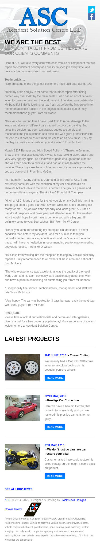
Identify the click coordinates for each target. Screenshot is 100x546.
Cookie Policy (13, 509)
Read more (55, 377)
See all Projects (18, 489)
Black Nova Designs (73, 500)
